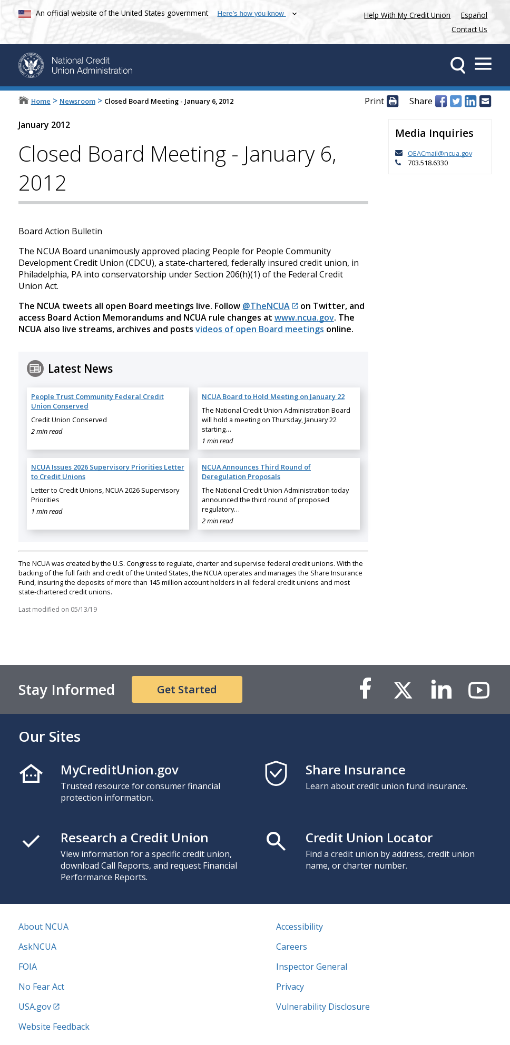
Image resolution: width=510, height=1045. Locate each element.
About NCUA (43, 926)
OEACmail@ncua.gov (440, 153)
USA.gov (34, 1006)
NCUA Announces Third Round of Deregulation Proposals (256, 471)
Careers (291, 946)
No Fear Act (41, 986)
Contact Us (469, 29)
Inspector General (311, 966)
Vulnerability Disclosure (323, 1006)
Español (474, 15)
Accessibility (299, 926)
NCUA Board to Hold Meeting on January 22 (273, 396)
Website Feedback (54, 1026)
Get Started (187, 689)
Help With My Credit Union (405, 14)
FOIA (27, 966)
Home (41, 101)
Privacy (290, 986)
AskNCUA (37, 946)
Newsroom (77, 101)
